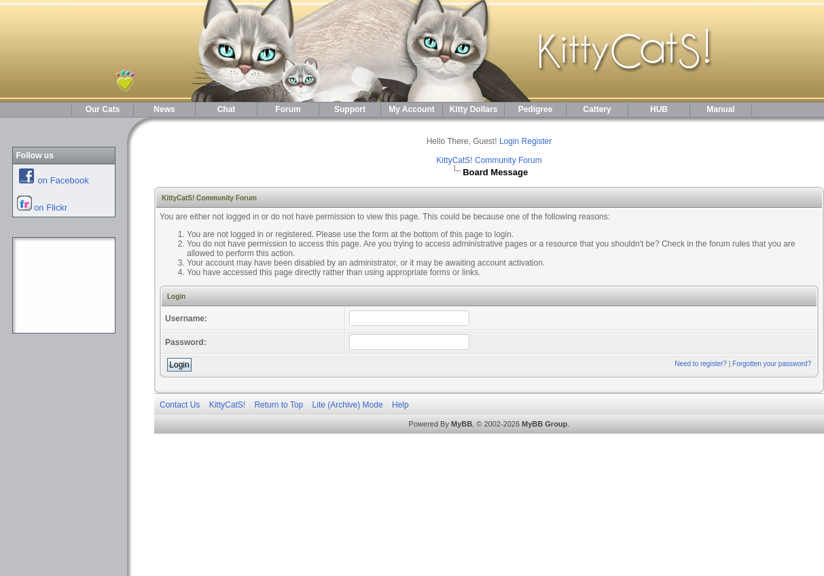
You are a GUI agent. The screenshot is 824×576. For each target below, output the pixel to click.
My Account (412, 109)
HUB (659, 109)
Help (400, 405)
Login (509, 141)
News (164, 109)
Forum (287, 109)
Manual (720, 109)
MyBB (461, 424)
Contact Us (180, 405)
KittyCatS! (227, 405)
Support (349, 109)
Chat (226, 109)
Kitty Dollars (474, 109)
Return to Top (278, 405)
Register (537, 141)
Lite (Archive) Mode (347, 405)
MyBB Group (544, 424)
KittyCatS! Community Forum (488, 160)
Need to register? (701, 363)
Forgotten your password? (771, 363)
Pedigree (535, 109)
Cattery (597, 109)
